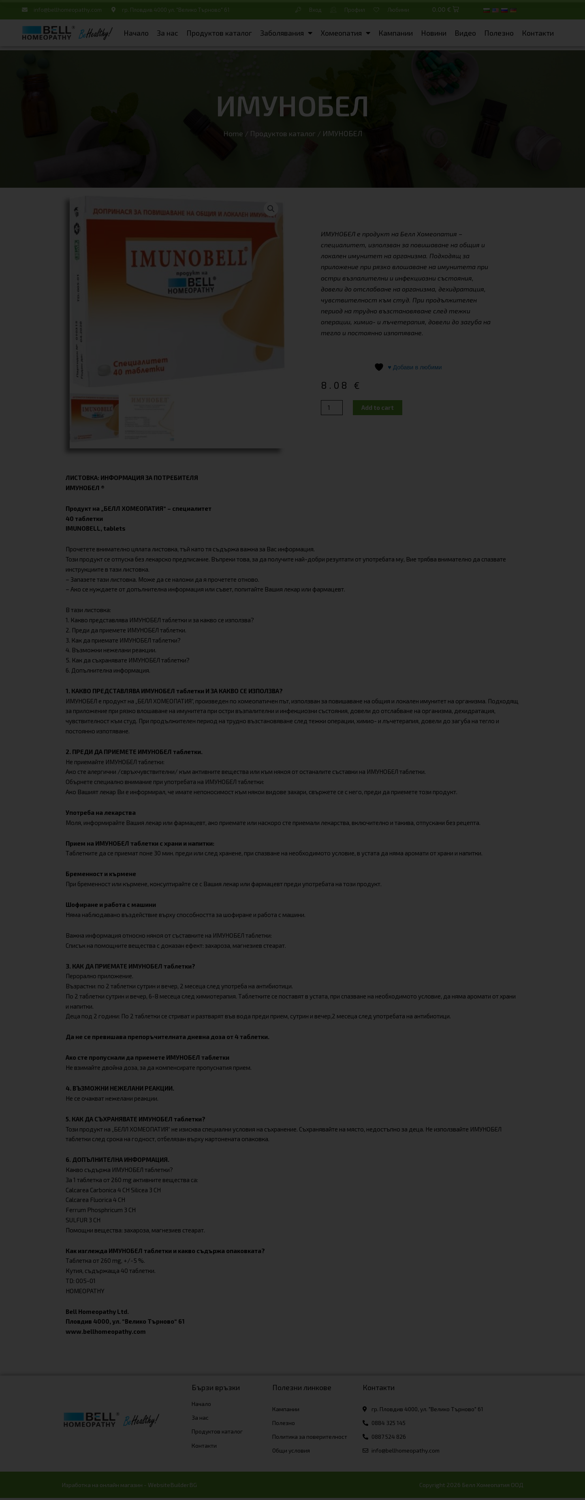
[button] (445, 10)
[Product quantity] (332, 408)
